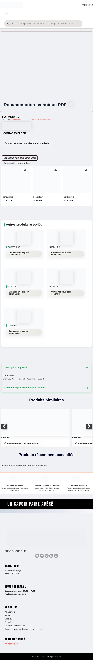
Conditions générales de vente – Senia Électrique (23, 629)
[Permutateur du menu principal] (6, 14)
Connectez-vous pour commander (19, 254)
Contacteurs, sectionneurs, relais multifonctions (31, 120)
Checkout (8, 619)
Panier (7, 615)
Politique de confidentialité (15, 626)
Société (8, 622)
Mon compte (10, 612)
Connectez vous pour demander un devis (26, 144)
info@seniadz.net (11, 644)
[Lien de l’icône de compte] (87, 5)
